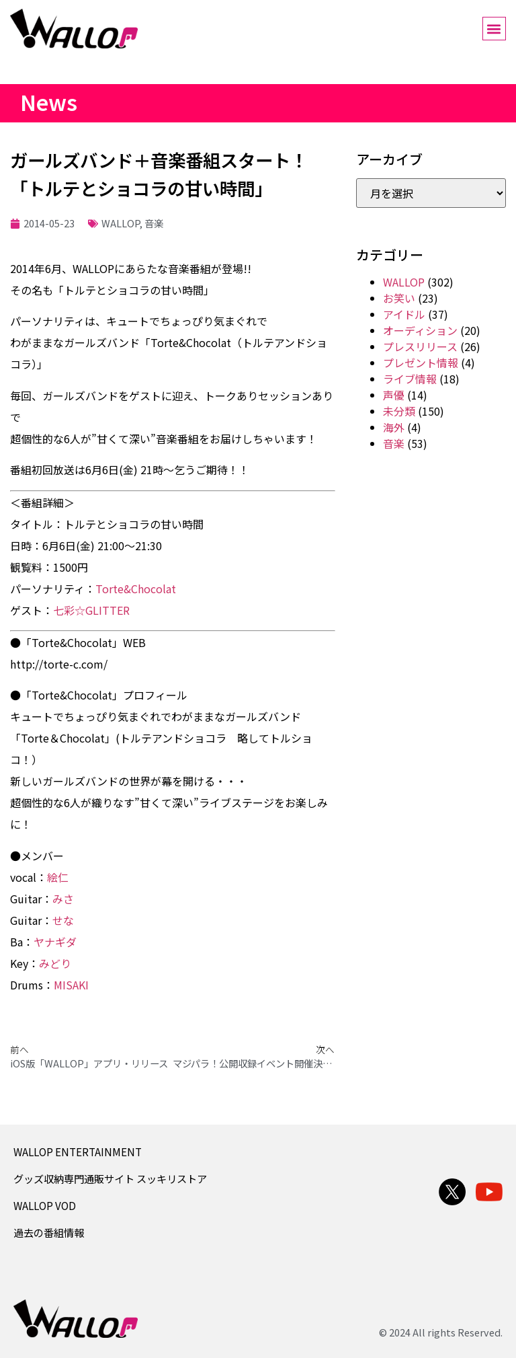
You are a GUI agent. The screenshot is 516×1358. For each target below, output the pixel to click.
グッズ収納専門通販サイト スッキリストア (110, 1178)
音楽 (153, 223)
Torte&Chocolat (135, 588)
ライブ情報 (410, 379)
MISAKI (71, 985)
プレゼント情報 (420, 362)
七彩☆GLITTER (91, 610)
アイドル (404, 314)
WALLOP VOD (44, 1205)
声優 (393, 395)
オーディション (420, 330)
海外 (393, 427)
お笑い (399, 298)
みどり (55, 963)
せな (63, 920)
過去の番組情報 (48, 1232)
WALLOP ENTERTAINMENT (77, 1151)
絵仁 (58, 877)
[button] (494, 28)
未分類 (399, 411)
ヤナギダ (55, 942)
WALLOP (120, 223)
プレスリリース (420, 346)
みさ (63, 899)
